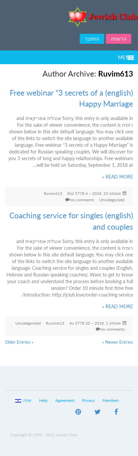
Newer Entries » (117, 342)
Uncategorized (112, 199)
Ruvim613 (53, 193)
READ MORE (117, 177)
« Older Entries (19, 342)
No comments (81, 199)
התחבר (92, 38)
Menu (125, 57)
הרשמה (118, 38)
